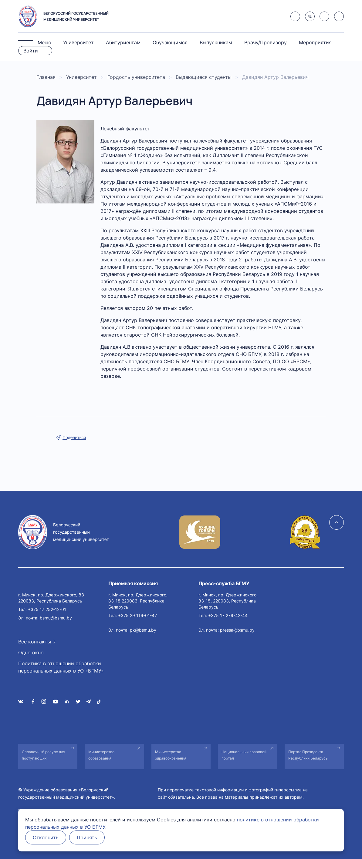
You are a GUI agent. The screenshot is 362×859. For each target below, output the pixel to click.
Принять (87, 837)
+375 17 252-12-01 (47, 609)
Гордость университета (136, 77)
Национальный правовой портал (244, 755)
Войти (30, 51)
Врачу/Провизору (265, 42)
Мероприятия (315, 42)
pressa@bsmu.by (237, 630)
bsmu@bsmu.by (56, 617)
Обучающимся (170, 42)
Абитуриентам (123, 42)
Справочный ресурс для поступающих (43, 755)
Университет (78, 42)
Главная (46, 77)
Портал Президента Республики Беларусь (308, 755)
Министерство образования (101, 755)
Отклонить (46, 837)
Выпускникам (216, 42)
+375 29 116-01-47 (137, 615)
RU (310, 16)
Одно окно (31, 652)
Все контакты (34, 642)
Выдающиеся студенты (204, 77)
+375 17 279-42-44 (228, 615)
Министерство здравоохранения (170, 755)
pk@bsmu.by (143, 630)
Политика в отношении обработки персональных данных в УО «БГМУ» (61, 667)
